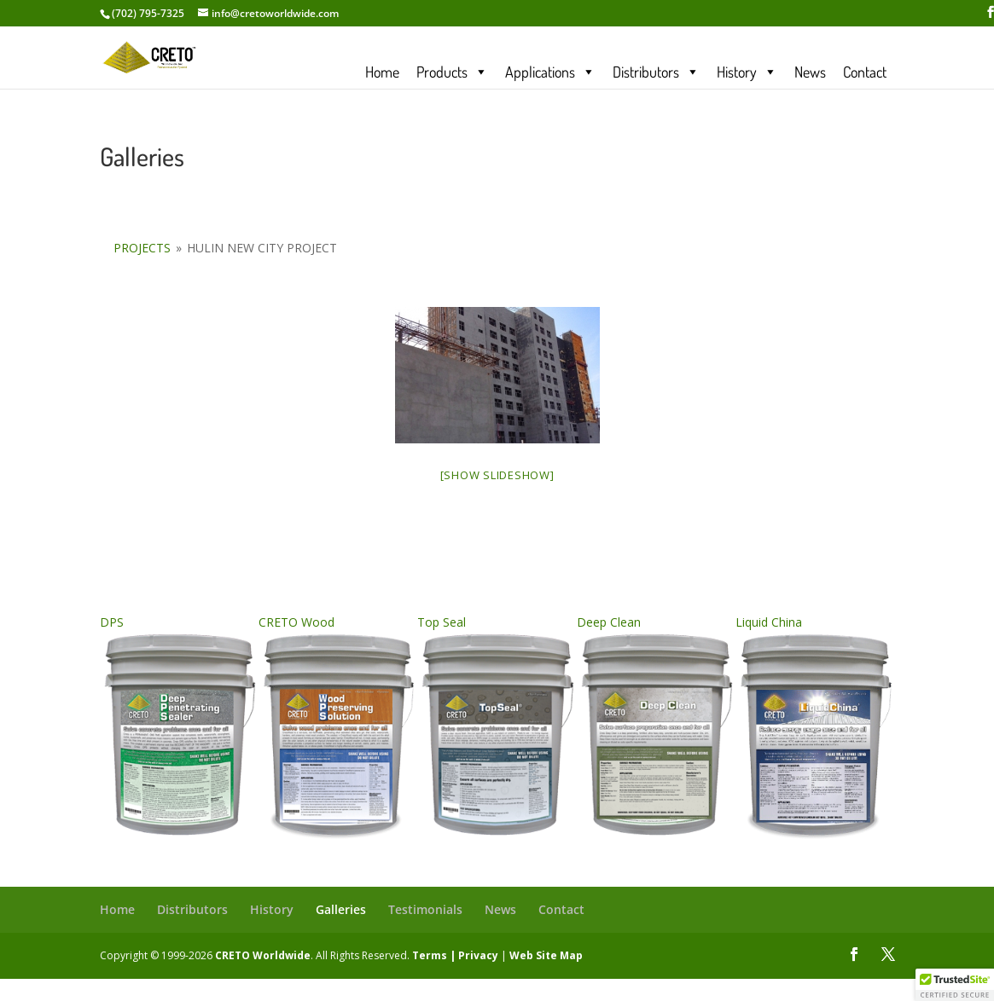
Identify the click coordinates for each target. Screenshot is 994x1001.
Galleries (341, 909)
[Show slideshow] (497, 475)
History (747, 70)
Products (452, 70)
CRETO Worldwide (263, 955)
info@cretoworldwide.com (275, 13)
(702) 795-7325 (148, 13)
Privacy (478, 955)
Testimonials (425, 909)
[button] (955, 985)
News (810, 70)
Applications (550, 70)
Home (382, 70)
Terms (429, 955)
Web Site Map (546, 955)
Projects (142, 248)
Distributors (656, 70)
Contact (864, 70)
